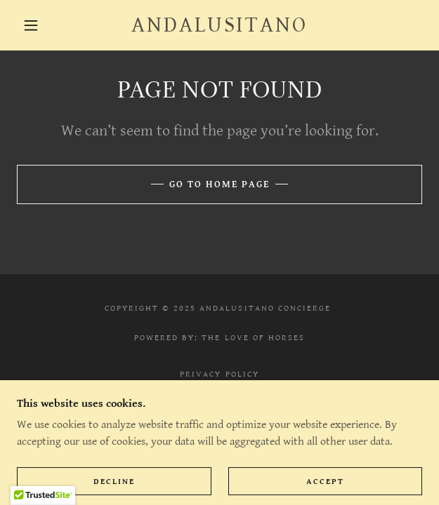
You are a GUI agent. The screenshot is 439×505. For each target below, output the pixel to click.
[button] (37, 25)
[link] (220, 25)
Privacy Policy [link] (219, 374)
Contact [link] (219, 388)
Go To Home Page (219, 184)
